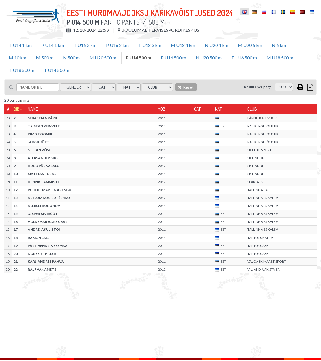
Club (252, 109)
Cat (197, 109)
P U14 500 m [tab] (138, 57)
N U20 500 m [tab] (209, 57)
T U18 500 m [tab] (21, 70)
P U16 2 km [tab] (117, 45)
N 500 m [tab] (71, 57)
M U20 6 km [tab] (250, 45)
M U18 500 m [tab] (279, 57)
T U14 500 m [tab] (56, 70)
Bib (17, 109)
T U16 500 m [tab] (244, 57)
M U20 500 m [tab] (102, 57)
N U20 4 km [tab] (216, 45)
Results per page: (258, 87)
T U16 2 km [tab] (85, 45)
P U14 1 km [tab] (52, 45)
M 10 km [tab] (17, 57)
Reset (186, 87)
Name (33, 109)
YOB (161, 109)
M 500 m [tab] (44, 57)
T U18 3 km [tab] (149, 45)
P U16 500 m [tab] (173, 57)
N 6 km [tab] (279, 45)
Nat (218, 109)
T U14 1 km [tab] (20, 45)
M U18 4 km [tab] (183, 45)
